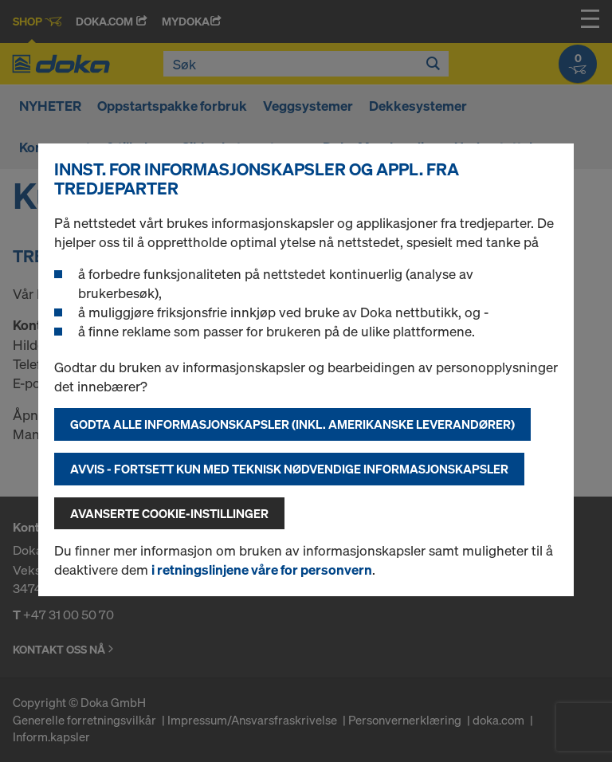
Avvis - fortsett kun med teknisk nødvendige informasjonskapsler (289, 469)
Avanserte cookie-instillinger (169, 513)
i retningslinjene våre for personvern (261, 569)
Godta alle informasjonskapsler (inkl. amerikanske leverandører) (292, 424)
